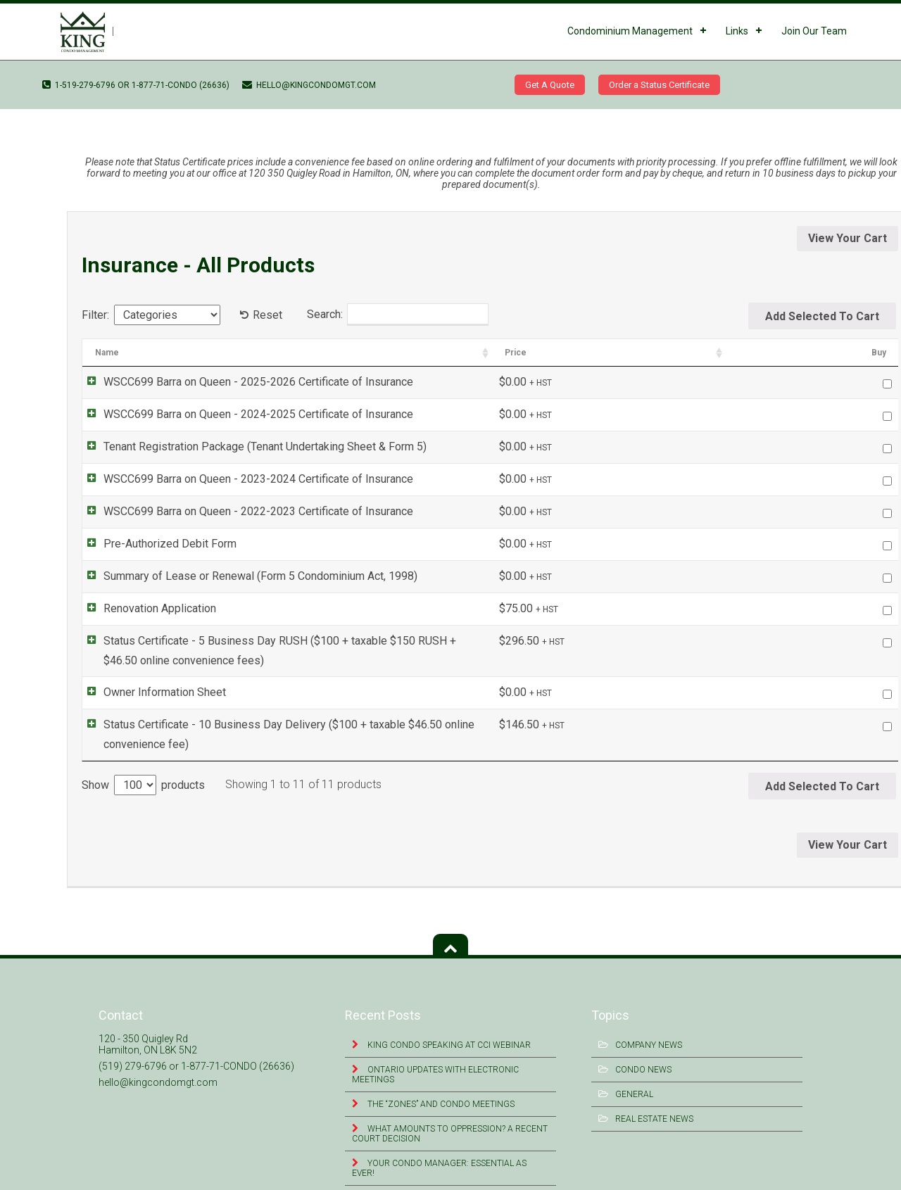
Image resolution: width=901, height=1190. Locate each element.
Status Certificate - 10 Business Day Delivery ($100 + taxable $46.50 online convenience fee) (318, 705)
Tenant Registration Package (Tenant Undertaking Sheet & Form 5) (250, 446)
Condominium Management (630, 31)
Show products (143, 747)
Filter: (95, 315)
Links (737, 31)
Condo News (643, 1032)
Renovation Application (145, 608)
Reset (267, 315)
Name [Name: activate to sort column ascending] (107, 352)
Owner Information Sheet (150, 673)
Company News (648, 1007)
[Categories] (167, 315)
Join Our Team (814, 31)
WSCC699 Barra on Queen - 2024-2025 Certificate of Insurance (244, 414)
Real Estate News (654, 1081)
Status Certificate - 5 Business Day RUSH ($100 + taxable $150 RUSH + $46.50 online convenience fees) (347, 640)
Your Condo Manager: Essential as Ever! (439, 1130)
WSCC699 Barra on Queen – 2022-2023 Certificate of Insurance (145, 114)
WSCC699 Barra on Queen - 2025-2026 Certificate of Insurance (244, 381)
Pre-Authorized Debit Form (155, 543)
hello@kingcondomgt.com (309, 85)
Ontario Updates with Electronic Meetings (435, 1036)
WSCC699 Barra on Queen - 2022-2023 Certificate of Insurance (244, 511)
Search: (398, 315)
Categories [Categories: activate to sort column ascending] (694, 352)
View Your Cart (847, 238)
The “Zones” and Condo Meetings (440, 1066)
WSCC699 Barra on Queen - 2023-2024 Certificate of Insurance (244, 479)
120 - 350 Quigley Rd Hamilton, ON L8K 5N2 (148, 1006)
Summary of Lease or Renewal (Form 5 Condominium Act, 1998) (246, 576)
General (634, 1056)
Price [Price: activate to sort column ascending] (791, 352)
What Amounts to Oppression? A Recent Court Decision (450, 1096)
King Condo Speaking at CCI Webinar (448, 1007)
